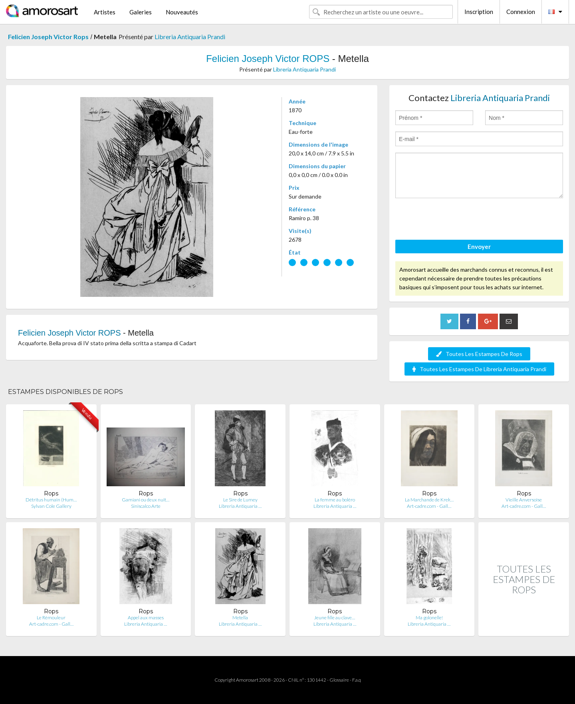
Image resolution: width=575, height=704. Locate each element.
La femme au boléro (335, 500)
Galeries (140, 12)
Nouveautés (182, 12)
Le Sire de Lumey (240, 500)
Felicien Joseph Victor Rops (48, 36)
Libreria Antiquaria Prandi (190, 36)
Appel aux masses (146, 617)
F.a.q (356, 680)
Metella (240, 617)
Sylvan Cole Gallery (51, 506)
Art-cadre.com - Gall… (429, 506)
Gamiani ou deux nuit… (145, 500)
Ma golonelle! (429, 617)
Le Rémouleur (51, 617)
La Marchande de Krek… (429, 500)
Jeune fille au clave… (334, 617)
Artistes (104, 12)
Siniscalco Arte (146, 506)
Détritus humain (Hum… (51, 500)
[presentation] (456, 220)
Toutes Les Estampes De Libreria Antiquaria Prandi (479, 369)
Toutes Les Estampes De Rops (479, 353)
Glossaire (339, 680)
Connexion (520, 11)
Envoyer (479, 246)
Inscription (478, 11)
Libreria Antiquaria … (240, 506)
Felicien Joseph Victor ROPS (267, 58)
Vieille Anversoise (524, 500)
